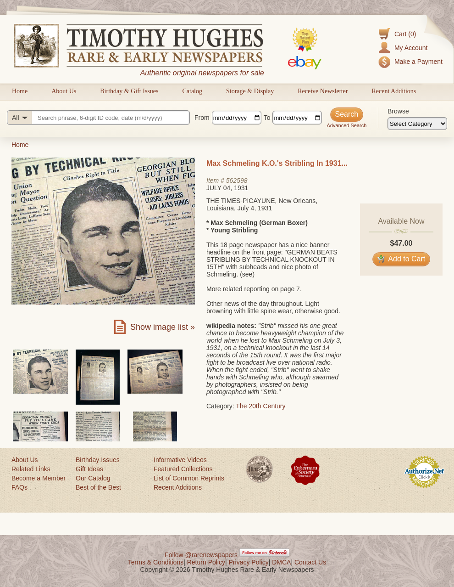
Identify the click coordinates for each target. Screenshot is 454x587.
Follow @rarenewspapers (201, 555)
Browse (398, 111)
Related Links (30, 469)
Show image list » (162, 327)
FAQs (19, 487)
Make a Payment (418, 61)
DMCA (281, 562)
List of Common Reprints (189, 478)
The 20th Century (260, 406)
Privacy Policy (249, 562)
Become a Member (38, 478)
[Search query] (98, 117)
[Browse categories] (417, 123)
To (267, 117)
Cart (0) (405, 34)
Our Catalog (93, 478)
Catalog (192, 91)
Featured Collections (183, 469)
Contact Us (310, 562)
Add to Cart (401, 259)
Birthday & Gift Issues (129, 91)
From (202, 117)
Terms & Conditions (155, 562)
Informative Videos (180, 459)
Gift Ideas (89, 469)
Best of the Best (98, 487)
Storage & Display (250, 91)
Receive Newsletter (323, 91)
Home (20, 91)
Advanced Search (346, 125)
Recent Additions (393, 91)
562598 (237, 180)
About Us (63, 91)
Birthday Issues (98, 459)
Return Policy (206, 562)
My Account (410, 47)
